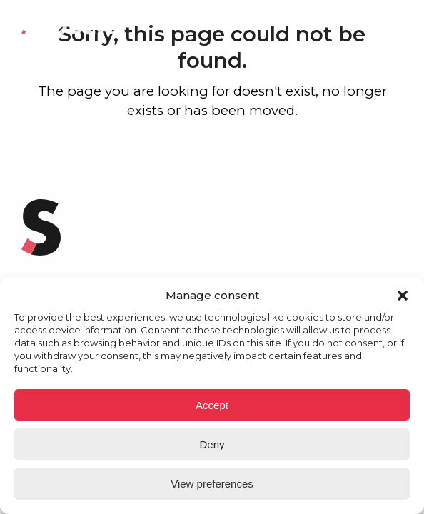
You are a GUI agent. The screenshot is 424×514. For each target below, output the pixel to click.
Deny (211, 444)
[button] (402, 295)
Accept (212, 405)
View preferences (212, 484)
